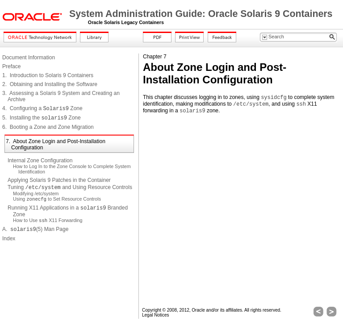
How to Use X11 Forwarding (47, 220)
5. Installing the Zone (41, 118)
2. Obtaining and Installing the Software (49, 84)
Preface (11, 66)
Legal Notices (155, 315)
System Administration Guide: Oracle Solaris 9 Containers (200, 13)
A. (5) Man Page (35, 229)
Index (8, 238)
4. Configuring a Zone (42, 108)
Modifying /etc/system (36, 193)
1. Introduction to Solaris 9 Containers (47, 75)
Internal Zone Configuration (40, 160)
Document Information (28, 57)
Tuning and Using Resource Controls (70, 187)
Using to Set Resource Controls (57, 199)
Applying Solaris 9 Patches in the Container (59, 180)
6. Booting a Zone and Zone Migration (48, 127)
